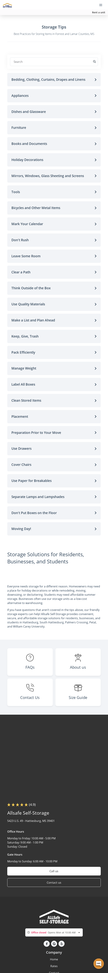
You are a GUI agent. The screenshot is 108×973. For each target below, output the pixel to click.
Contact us (54, 882)
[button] (54, 79)
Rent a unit (98, 12)
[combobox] (54, 932)
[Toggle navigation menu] (102, 5)
